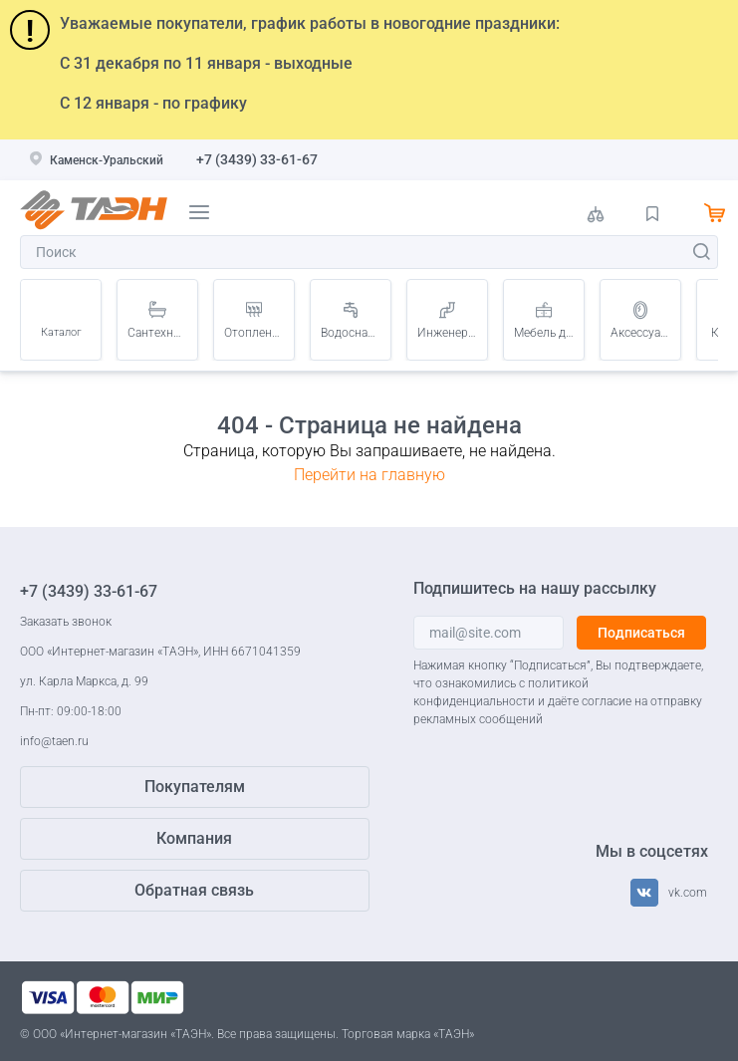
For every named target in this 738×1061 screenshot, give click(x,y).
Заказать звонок (66, 622)
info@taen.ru (54, 741)
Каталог (61, 332)
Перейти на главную (369, 474)
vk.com (687, 893)
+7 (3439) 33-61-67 (257, 159)
